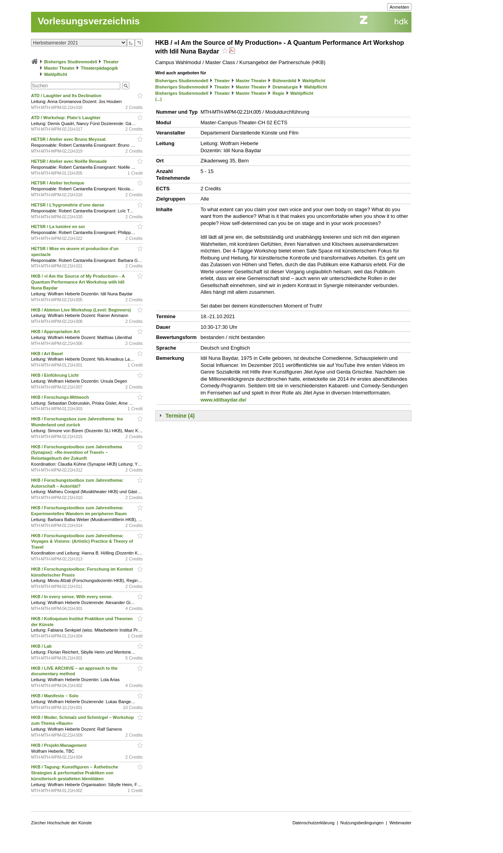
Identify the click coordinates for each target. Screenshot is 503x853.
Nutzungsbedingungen (362, 822)
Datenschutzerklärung (313, 822)
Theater (111, 61)
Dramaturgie (285, 87)
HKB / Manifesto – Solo (55, 695)
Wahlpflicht (55, 74)
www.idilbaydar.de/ (223, 400)
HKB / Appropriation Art (56, 331)
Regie (278, 93)
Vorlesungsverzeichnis (89, 21)
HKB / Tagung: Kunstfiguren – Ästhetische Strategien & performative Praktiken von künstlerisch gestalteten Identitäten (74, 773)
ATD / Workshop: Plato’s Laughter (66, 117)
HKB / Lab (42, 646)
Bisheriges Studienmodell (70, 61)
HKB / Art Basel (47, 353)
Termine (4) (180, 416)
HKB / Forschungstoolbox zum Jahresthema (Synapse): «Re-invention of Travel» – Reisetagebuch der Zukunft (76, 452)
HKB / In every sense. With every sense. (72, 596)
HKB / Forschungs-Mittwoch (60, 397)
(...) (158, 99)
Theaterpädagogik (99, 68)
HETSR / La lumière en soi (58, 226)
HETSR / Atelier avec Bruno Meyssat (69, 139)
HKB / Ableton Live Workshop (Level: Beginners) (81, 310)
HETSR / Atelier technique (58, 183)
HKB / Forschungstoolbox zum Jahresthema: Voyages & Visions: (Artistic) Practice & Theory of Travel (82, 541)
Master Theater (59, 68)
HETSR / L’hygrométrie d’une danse (68, 205)
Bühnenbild (284, 80)
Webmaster (400, 822)
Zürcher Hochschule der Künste (61, 822)
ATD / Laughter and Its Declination (67, 95)
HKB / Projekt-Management (59, 745)
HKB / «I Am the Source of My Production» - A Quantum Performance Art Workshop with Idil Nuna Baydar (78, 282)
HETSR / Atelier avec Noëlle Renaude (69, 161)
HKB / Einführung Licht (55, 375)
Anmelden (399, 7)
